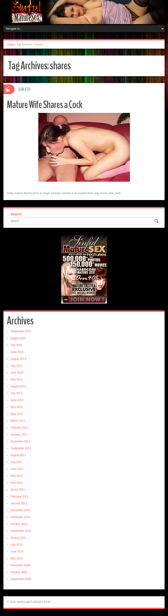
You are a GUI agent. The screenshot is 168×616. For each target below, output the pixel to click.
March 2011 (18, 489)
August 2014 (18, 358)
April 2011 (17, 482)
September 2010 (21, 530)
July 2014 (16, 365)
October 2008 (19, 572)
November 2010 (20, 517)
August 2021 (18, 338)
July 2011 (16, 462)
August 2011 (18, 455)
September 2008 (21, 579)
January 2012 (19, 434)
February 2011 (19, 496)
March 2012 (18, 420)
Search (16, 214)
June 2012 (17, 400)
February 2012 (19, 427)
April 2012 (17, 413)
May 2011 (17, 475)
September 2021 (21, 331)
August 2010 (18, 537)
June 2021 (17, 352)
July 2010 (16, 544)
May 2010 (17, 558)
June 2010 (17, 551)
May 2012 (17, 407)
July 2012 (16, 393)
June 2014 (17, 372)
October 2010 (19, 524)
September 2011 (21, 448)
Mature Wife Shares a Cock (44, 105)
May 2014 (17, 379)
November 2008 (20, 565)
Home (10, 44)
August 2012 (18, 386)
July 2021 (16, 345)
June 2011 (17, 469)
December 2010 (20, 510)
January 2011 (19, 503)
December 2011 (20, 441)
